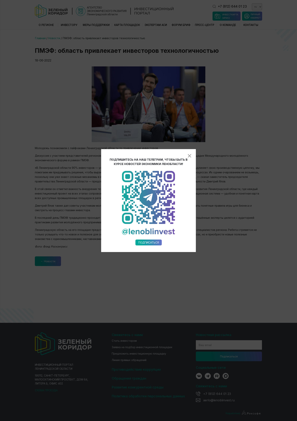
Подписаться (148, 189)
